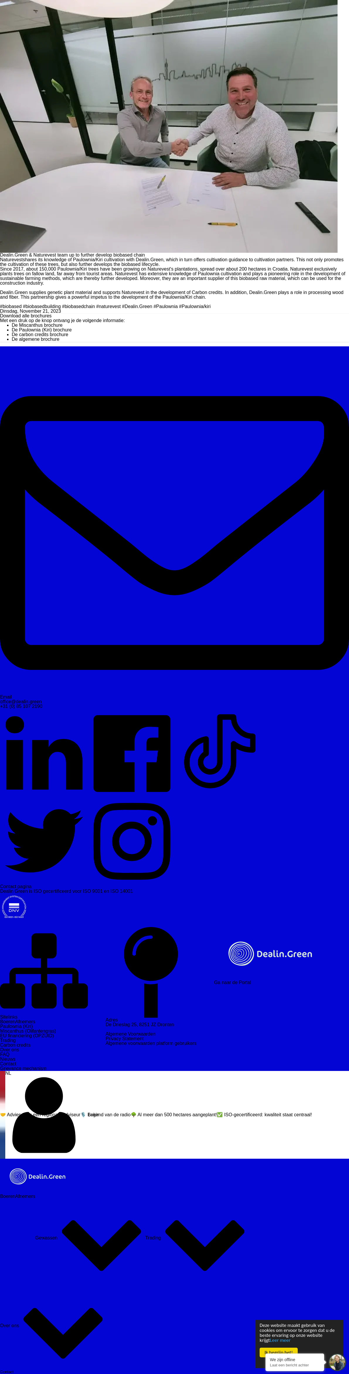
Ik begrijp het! (279, 1352)
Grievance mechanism (23, 1068)
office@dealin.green (21, 701)
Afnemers (25, 1021)
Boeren (7, 1021)
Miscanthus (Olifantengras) (28, 1031)
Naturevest (11, 259)
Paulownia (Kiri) (16, 1026)
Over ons (9, 1049)
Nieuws (7, 1059)
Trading (8, 1040)
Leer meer (280, 1340)
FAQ (4, 1054)
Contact (8, 1063)
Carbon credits (15, 1045)
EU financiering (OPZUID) (27, 1035)
